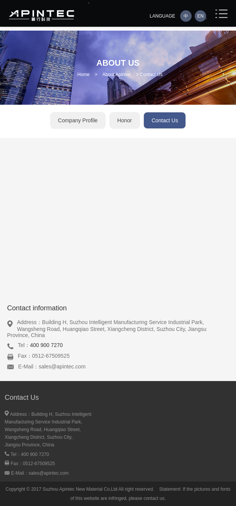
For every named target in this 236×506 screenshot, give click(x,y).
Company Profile (78, 120)
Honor (124, 120)
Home (83, 74)
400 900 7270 (46, 345)
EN (200, 16)
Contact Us (164, 120)
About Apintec (117, 74)
